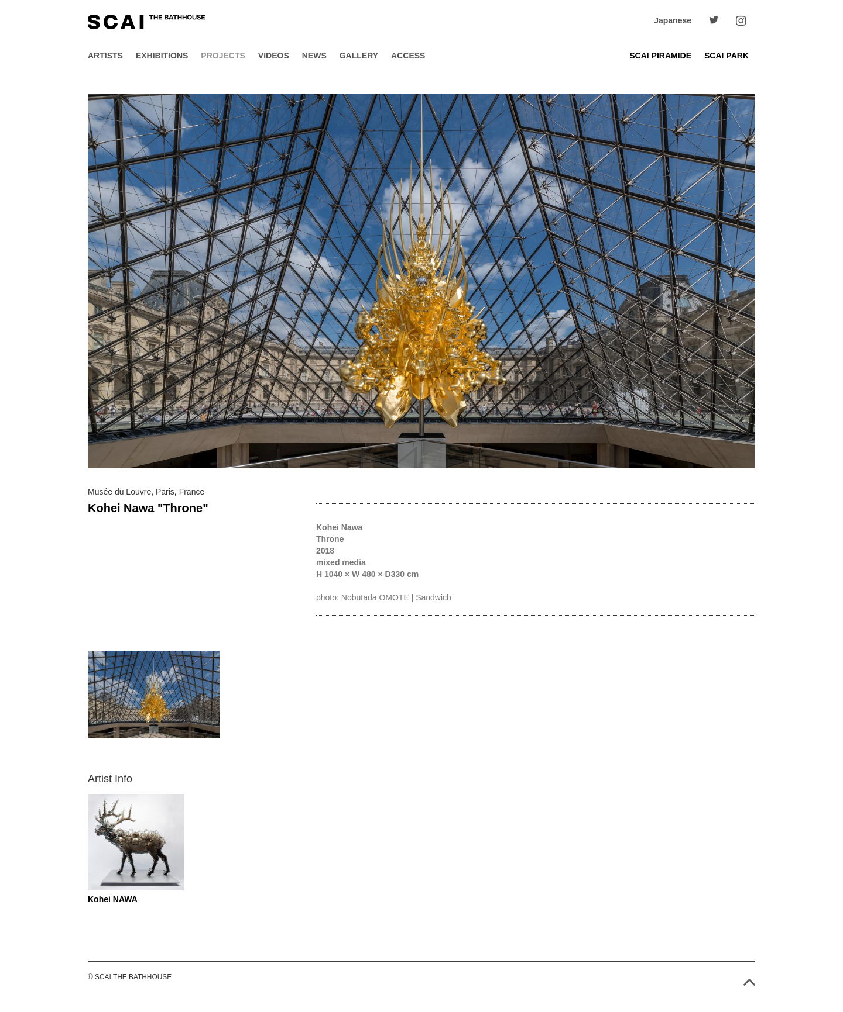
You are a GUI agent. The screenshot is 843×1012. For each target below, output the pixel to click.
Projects (223, 55)
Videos (273, 55)
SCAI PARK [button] (726, 55)
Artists (105, 55)
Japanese (672, 20)
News (314, 55)
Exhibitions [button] (162, 55)
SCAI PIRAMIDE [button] (660, 55)
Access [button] (408, 55)
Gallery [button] (359, 55)
